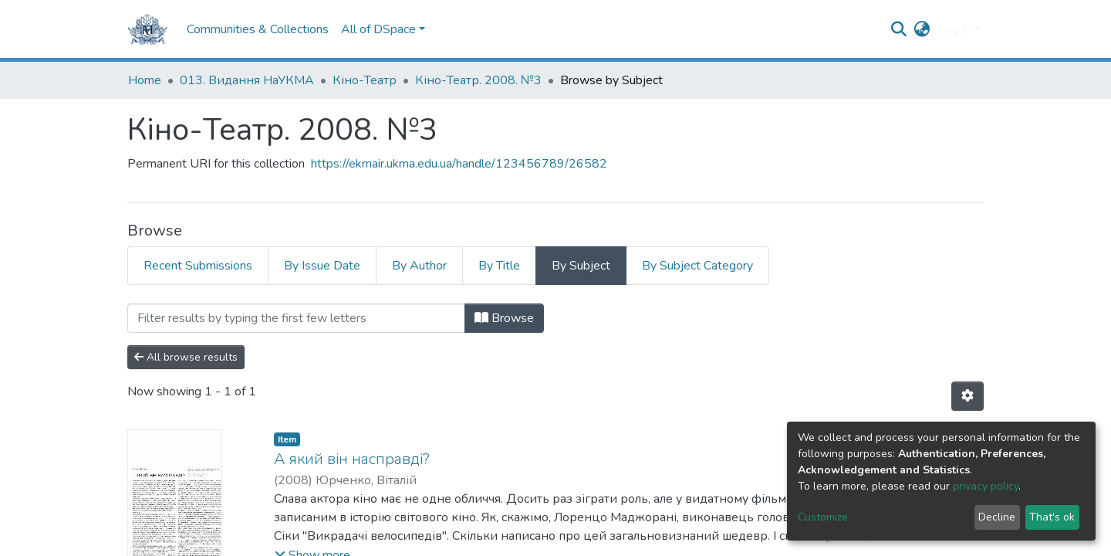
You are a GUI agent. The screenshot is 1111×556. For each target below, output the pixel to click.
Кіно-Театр (365, 80)
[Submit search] (899, 29)
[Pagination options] (967, 396)
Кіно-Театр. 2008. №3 (478, 80)
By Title (499, 265)
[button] (922, 29)
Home (144, 80)
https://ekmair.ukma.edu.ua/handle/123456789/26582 (459, 163)
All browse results (186, 357)
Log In (954, 29)
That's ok (1052, 517)
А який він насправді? (352, 459)
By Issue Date (322, 265)
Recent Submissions (198, 265)
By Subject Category (697, 265)
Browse (504, 318)
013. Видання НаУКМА (247, 80)
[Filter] (296, 318)
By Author (419, 265)
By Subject (581, 265)
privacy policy (985, 486)
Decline (996, 517)
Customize (823, 517)
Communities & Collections (258, 29)
